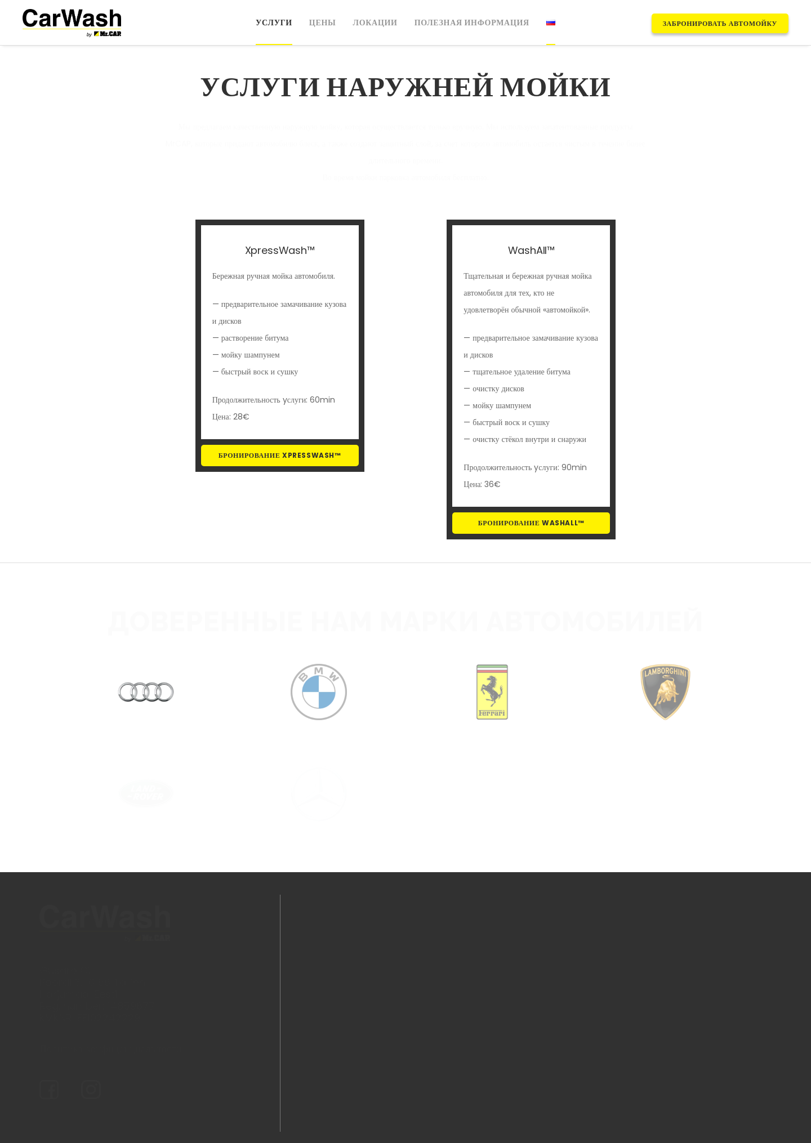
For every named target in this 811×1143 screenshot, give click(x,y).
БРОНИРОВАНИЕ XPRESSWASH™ (280, 455)
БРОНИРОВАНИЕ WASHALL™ (531, 523)
